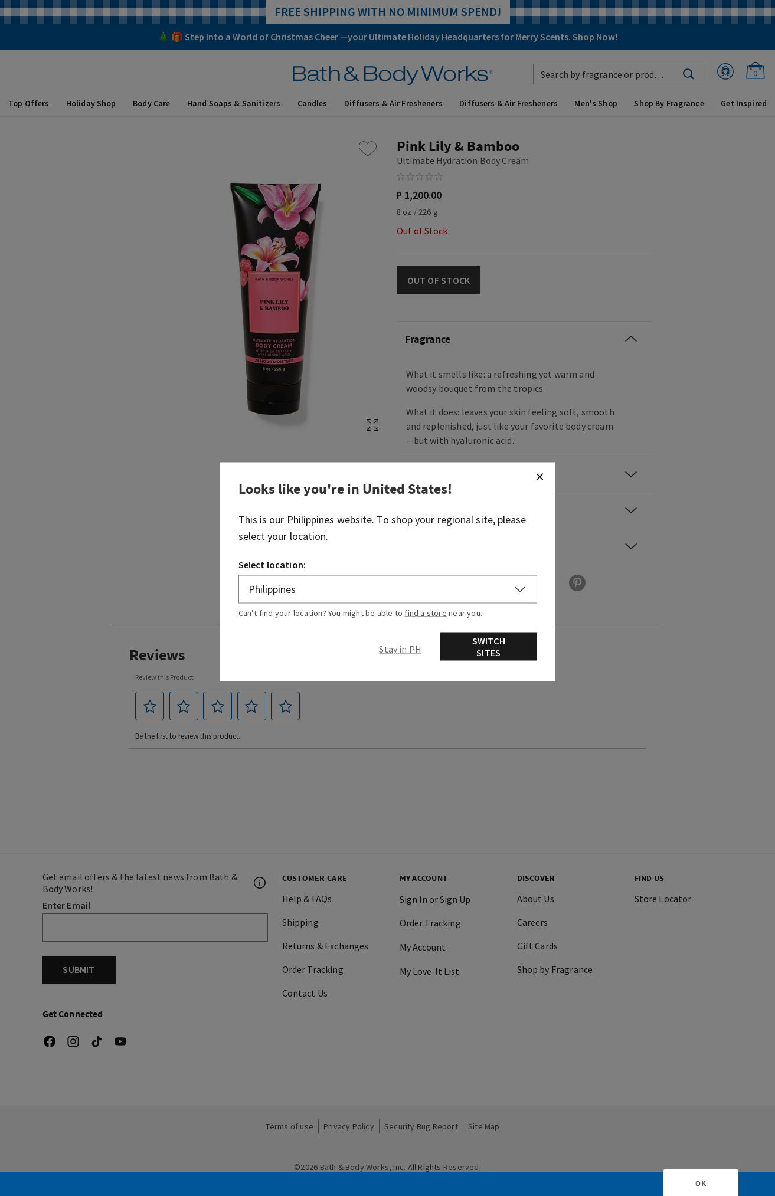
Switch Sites (488, 646)
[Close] (539, 477)
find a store (425, 613)
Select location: (272, 565)
